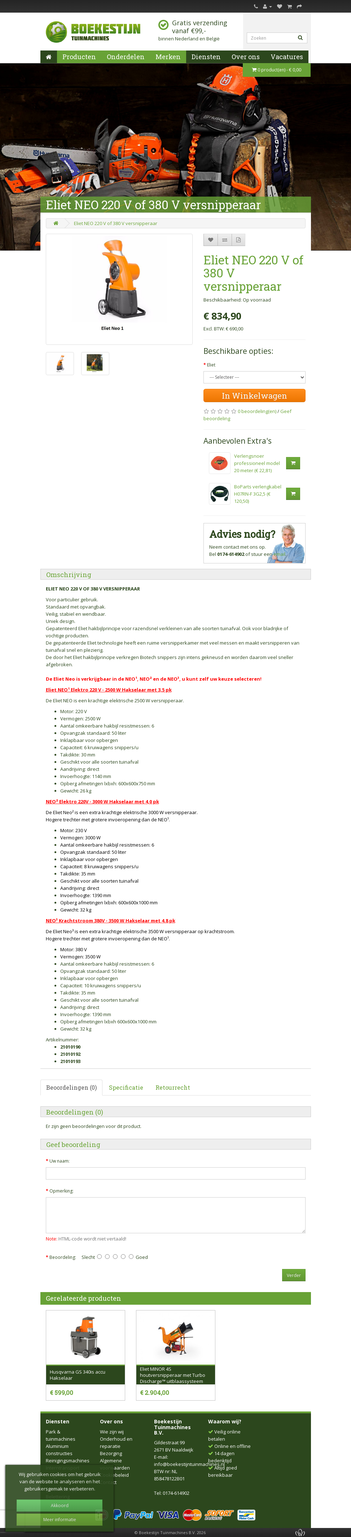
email (279, 554)
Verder (294, 1275)
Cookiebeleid (114, 1475)
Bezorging (111, 1453)
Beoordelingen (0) (71, 1087)
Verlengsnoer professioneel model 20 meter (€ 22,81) (257, 463)
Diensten (206, 56)
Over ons (246, 56)
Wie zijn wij (112, 1431)
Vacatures (287, 56)
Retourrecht (172, 1087)
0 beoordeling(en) (257, 411)
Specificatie (126, 1087)
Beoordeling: (62, 1257)
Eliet (211, 365)
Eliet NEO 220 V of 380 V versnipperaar (115, 223)
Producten (79, 56)
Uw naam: (59, 1161)
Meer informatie (59, 1519)
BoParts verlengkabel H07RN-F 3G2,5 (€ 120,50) (257, 493)
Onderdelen (126, 56)
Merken (168, 56)
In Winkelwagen (254, 395)
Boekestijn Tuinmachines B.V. (172, 1427)
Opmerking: (61, 1191)
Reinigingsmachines (67, 1460)
